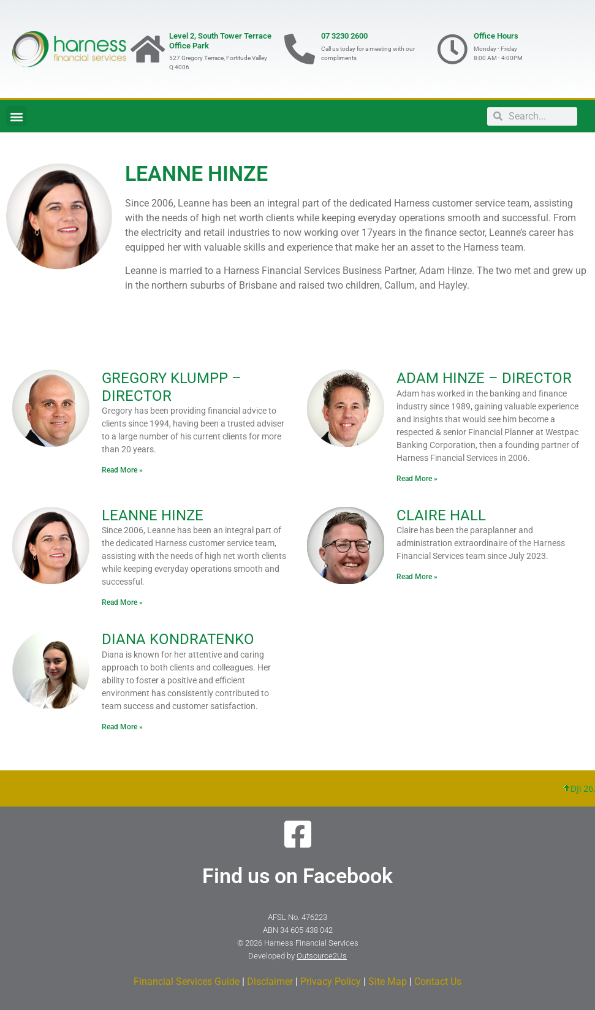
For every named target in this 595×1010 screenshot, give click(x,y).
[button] (16, 116)
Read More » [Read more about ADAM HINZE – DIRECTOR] (417, 478)
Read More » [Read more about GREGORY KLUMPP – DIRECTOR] (122, 470)
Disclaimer (270, 981)
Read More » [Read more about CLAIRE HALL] (417, 576)
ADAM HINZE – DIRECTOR (484, 378)
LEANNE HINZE (152, 515)
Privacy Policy (330, 981)
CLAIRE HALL (441, 515)
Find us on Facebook (297, 876)
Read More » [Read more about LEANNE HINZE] (122, 602)
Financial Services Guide (187, 981)
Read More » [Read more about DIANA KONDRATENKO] (122, 727)
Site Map (387, 981)
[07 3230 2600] (299, 49)
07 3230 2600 (344, 35)
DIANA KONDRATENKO (178, 639)
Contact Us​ (437, 981)
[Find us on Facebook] (297, 834)
